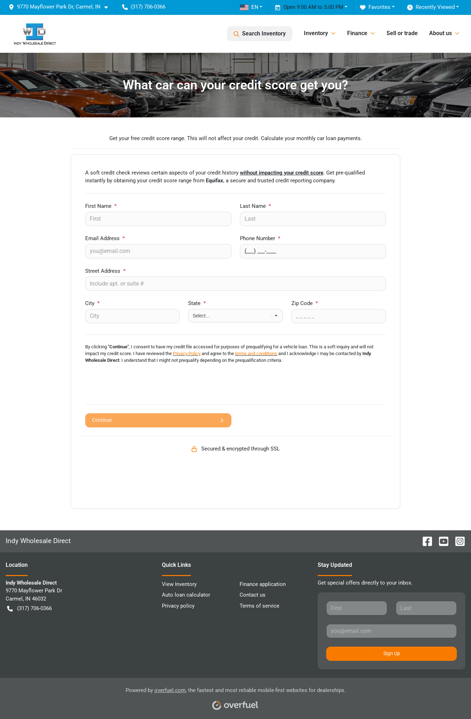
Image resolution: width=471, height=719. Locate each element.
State (197, 303)
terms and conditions (256, 353)
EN (249, 7)
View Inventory (179, 584)
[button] (61, 7)
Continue (158, 420)
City (92, 303)
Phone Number (260, 238)
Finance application (263, 584)
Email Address (105, 238)
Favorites (375, 7)
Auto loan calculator (186, 595)
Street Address (105, 271)
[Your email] (158, 251)
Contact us (252, 595)
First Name (101, 206)
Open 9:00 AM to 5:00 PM (309, 7)
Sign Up (391, 653)
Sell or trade (402, 33)
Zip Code (304, 303)
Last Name (255, 206)
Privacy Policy (187, 353)
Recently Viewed (431, 7)
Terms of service (259, 606)
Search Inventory (260, 33)
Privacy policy (178, 606)
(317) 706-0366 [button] (143, 7)
